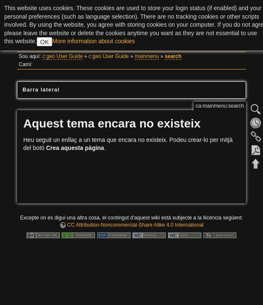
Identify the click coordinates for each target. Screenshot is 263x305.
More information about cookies (93, 41)
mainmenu (147, 56)
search (173, 56)
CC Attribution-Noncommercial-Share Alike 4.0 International (135, 225)
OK (44, 42)
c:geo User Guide (62, 56)
